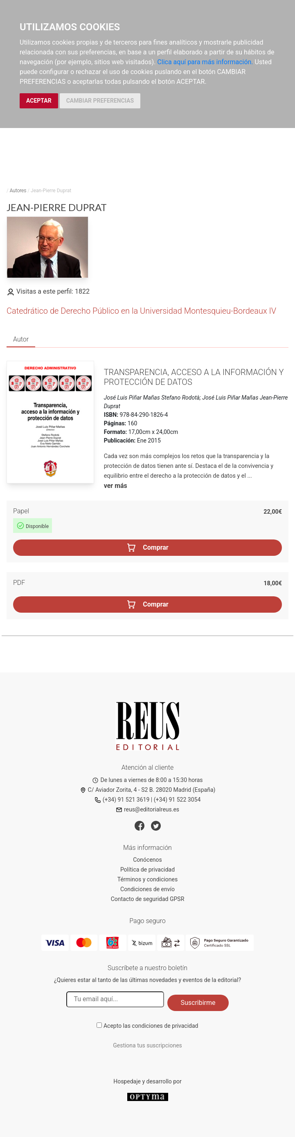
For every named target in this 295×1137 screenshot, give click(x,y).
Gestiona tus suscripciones (147, 1045)
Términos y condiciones (147, 879)
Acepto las (151, 1025)
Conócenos (147, 859)
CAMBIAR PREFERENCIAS (100, 100)
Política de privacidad (147, 869)
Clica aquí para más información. (205, 62)
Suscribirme (197, 1003)
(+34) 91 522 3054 (177, 799)
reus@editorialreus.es (147, 809)
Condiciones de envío (147, 889)
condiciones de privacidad (165, 1025)
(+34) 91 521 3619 (122, 799)
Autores (18, 190)
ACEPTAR (39, 100)
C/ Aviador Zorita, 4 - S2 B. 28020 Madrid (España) (148, 789)
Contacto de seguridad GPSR (148, 899)
